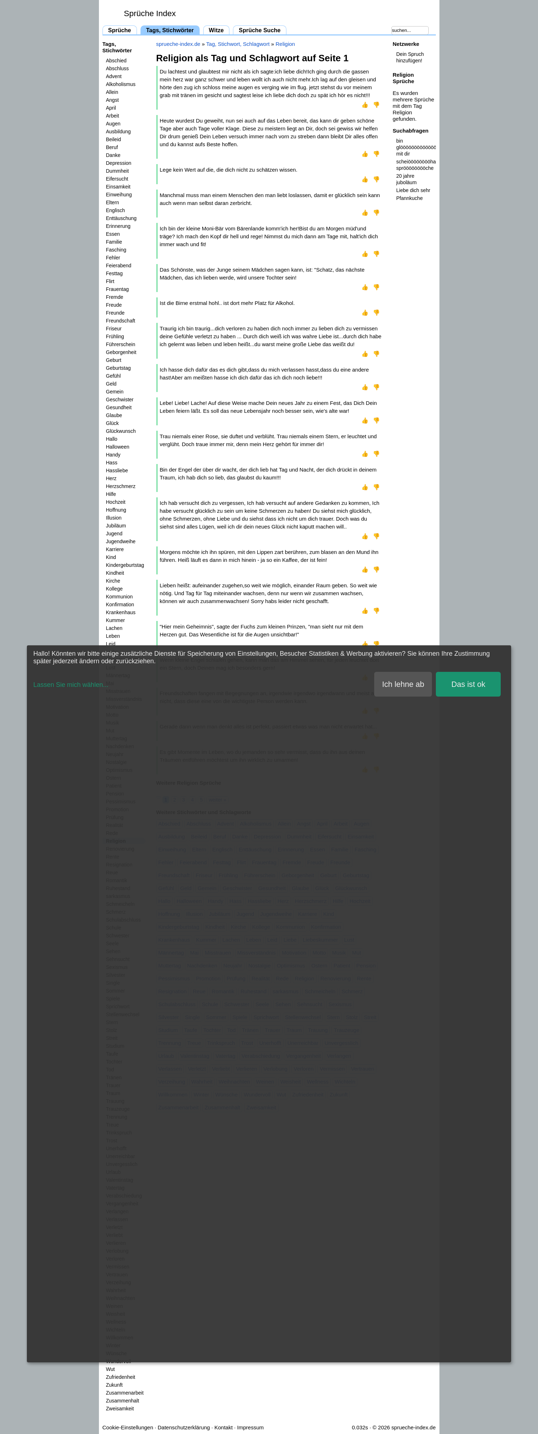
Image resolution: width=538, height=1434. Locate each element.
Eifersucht (117, 179)
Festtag (114, 273)
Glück (112, 423)
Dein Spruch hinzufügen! (410, 57)
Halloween (117, 447)
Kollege (114, 589)
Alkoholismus (120, 84)
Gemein (115, 392)
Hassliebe (117, 470)
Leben (113, 636)
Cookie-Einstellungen (128, 1427)
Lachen (114, 628)
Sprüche (119, 30)
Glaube (114, 415)
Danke (113, 155)
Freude (114, 305)
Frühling (115, 336)
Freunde (115, 313)
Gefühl (113, 376)
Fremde (114, 297)
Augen (113, 123)
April (111, 108)
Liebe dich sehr (413, 190)
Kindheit (115, 573)
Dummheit (117, 171)
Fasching (116, 250)
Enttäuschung (121, 218)
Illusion (114, 518)
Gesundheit (119, 407)
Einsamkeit (118, 187)
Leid (110, 644)
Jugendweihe (121, 541)
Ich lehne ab (403, 684)
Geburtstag (118, 368)
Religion (285, 44)
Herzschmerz (120, 486)
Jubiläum (116, 526)
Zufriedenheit (120, 1377)
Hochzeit (115, 502)
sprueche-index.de (178, 44)
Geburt (114, 360)
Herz (111, 478)
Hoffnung (116, 510)
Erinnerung (118, 226)
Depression (119, 163)
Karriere (115, 549)
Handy (113, 455)
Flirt (110, 281)
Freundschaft (120, 321)
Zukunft (114, 1385)
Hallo (112, 439)
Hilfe (111, 494)
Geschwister (120, 399)
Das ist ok (468, 684)
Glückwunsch (121, 431)
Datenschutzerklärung (184, 1427)
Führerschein (120, 344)
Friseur (114, 328)
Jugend (114, 533)
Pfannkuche (409, 198)
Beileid (113, 139)
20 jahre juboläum (406, 179)
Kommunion (119, 596)
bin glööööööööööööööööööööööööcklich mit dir (416, 147)
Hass (112, 462)
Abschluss (117, 68)
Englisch (115, 210)
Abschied (116, 60)
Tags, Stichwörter (170, 30)
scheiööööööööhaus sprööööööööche (416, 165)
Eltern (112, 202)
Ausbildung (118, 131)
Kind (111, 557)
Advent (114, 76)
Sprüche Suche (259, 30)
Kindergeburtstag (125, 565)
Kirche (113, 581)
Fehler (113, 257)
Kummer (115, 620)
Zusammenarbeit (125, 1393)
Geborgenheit (121, 352)
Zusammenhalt (122, 1401)
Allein (112, 92)
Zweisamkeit (120, 1408)
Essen (113, 234)
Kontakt (223, 1427)
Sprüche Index (150, 13)
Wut (110, 1369)
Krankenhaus (121, 612)
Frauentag (117, 289)
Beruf (112, 147)
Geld (111, 384)
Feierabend (119, 265)
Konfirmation (120, 604)
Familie (114, 242)
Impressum (250, 1427)
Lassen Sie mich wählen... (70, 684)
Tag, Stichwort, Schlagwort (238, 44)
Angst (112, 100)
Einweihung (119, 194)
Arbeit (112, 116)
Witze (216, 30)
